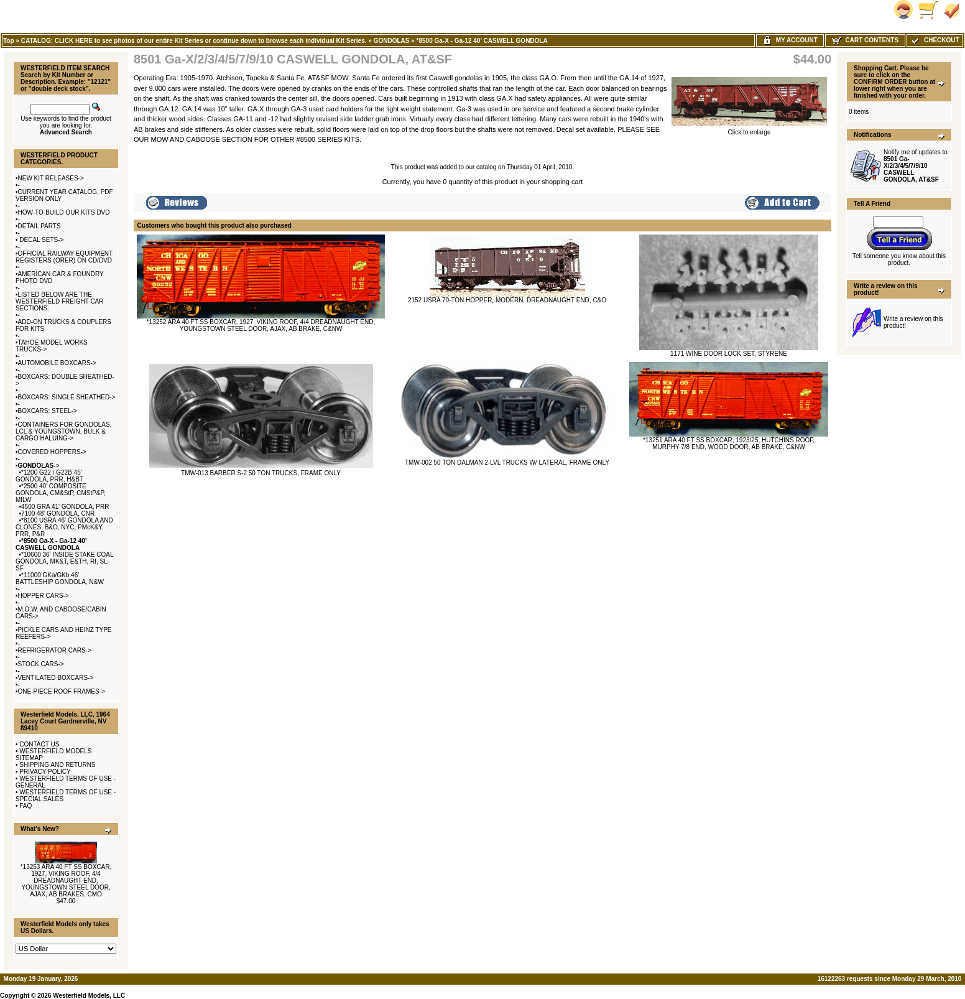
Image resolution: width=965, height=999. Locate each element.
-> (39, 465)
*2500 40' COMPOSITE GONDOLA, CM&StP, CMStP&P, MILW (61, 493)
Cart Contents (865, 40)
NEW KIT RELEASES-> (51, 178)
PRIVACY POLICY (44, 771)
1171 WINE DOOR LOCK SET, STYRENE (728, 353)
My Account (790, 40)
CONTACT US (39, 744)
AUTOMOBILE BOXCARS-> (57, 363)
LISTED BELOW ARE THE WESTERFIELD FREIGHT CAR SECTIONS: (60, 301)
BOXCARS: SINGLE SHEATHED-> (67, 397)
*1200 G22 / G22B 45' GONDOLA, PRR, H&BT (49, 476)
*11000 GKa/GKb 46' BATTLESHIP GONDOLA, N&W (60, 578)
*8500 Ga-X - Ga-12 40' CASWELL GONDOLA (482, 40)
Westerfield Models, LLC (89, 995)
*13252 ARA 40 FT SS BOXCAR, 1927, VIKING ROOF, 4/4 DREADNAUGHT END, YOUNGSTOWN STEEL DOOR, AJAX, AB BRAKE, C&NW (261, 325)
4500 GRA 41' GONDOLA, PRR (65, 506)
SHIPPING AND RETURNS (57, 764)
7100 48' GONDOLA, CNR (58, 513)
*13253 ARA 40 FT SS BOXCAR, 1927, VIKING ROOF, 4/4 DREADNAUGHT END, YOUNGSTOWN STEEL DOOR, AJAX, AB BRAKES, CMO (66, 880)
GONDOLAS (392, 40)
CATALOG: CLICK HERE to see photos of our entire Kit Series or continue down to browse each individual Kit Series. (194, 40)
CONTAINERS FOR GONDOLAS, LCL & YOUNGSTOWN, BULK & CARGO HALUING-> (63, 431)
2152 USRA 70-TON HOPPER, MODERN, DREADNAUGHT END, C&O (507, 300)
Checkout (934, 40)
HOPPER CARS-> (43, 595)
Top (8, 40)
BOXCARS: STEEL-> (47, 410)
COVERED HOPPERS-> (52, 451)
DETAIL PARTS (39, 226)
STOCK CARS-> (41, 664)
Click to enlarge (749, 129)
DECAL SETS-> (41, 239)
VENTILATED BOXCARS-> (56, 677)
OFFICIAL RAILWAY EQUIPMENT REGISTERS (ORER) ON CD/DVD (64, 257)
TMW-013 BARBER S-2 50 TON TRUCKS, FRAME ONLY (261, 473)
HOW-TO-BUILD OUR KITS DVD (64, 212)
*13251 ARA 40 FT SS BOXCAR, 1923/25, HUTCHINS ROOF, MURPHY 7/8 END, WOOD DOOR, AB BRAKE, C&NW (729, 443)
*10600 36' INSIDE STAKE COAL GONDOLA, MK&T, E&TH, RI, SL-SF (64, 561)
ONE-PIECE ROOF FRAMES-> (61, 691)
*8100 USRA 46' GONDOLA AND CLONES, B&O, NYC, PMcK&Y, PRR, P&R (64, 527)
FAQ (25, 805)
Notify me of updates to (916, 166)
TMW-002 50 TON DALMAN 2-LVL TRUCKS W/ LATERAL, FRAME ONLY (507, 462)
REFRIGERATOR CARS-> (54, 650)
